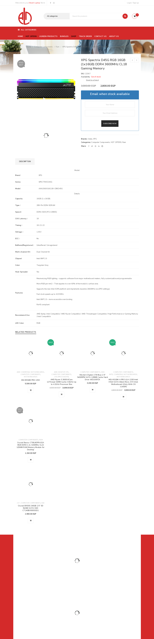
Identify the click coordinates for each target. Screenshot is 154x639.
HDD (103, 372)
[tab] (25, 161)
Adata (90, 139)
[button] (30, 390)
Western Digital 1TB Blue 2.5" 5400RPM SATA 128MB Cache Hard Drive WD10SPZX (92, 377)
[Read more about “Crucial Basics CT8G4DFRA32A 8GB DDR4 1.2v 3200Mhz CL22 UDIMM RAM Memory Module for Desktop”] (30, 459)
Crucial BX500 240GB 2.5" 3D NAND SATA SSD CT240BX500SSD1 (30, 508)
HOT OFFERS (116, 142)
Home (28, 47)
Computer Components (43, 47)
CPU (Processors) (61, 377)
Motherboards (30, 377)
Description (25, 161)
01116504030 (31, 575)
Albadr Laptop (34, 3)
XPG (95, 139)
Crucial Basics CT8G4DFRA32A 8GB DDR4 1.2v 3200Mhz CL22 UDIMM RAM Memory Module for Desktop (31, 446)
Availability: (85, 77)
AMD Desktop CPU (61, 372)
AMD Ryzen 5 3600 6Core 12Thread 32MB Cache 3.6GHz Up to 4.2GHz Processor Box (61, 382)
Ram (57, 47)
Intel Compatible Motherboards (123, 374)
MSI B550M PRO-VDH (30, 380)
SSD (42, 503)
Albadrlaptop (59, 592)
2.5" (18, 503)
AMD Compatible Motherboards (30, 372)
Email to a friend (92, 80)
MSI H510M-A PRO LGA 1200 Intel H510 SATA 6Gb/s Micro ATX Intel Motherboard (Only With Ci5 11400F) (123, 383)
